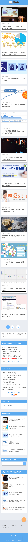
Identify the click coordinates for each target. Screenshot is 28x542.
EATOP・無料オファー (13, 361)
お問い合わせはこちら (14, 392)
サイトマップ (5, 525)
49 (18, 327)
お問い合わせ (15, 525)
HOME (14, 536)
